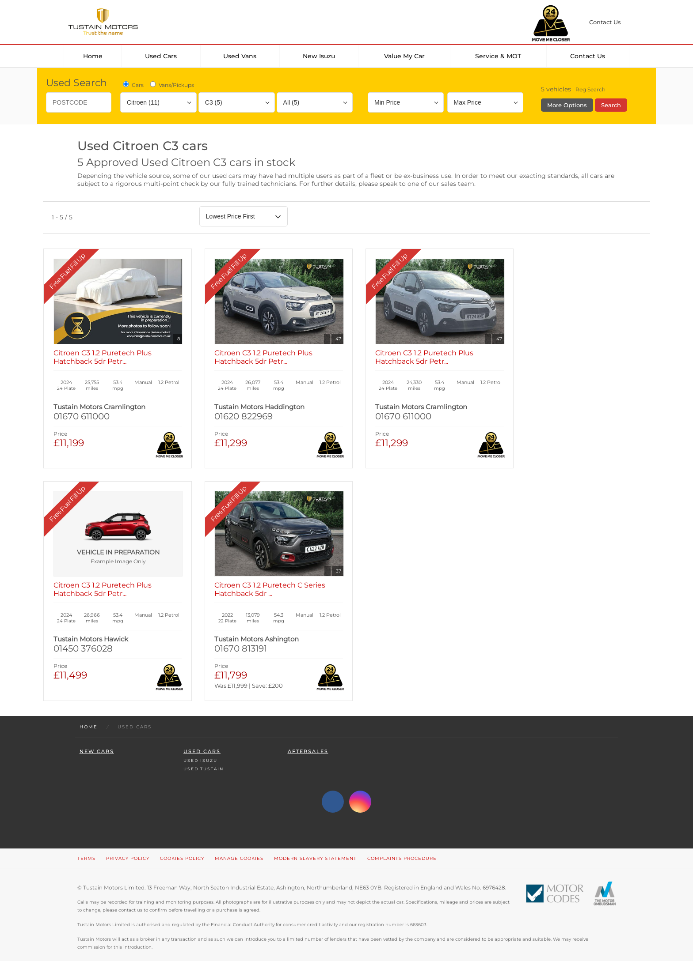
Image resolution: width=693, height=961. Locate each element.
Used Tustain (203, 758)
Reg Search (590, 89)
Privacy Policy (127, 848)
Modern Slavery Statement (315, 848)
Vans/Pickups (171, 84)
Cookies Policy (182, 848)
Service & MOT (498, 56)
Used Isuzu (200, 750)
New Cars (97, 741)
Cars (133, 84)
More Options (567, 105)
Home (93, 56)
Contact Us (587, 56)
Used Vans (239, 56)
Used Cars (161, 56)
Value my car (404, 56)
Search (611, 105)
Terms (86, 848)
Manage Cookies (239, 848)
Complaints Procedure (402, 848)
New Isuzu (319, 56)
